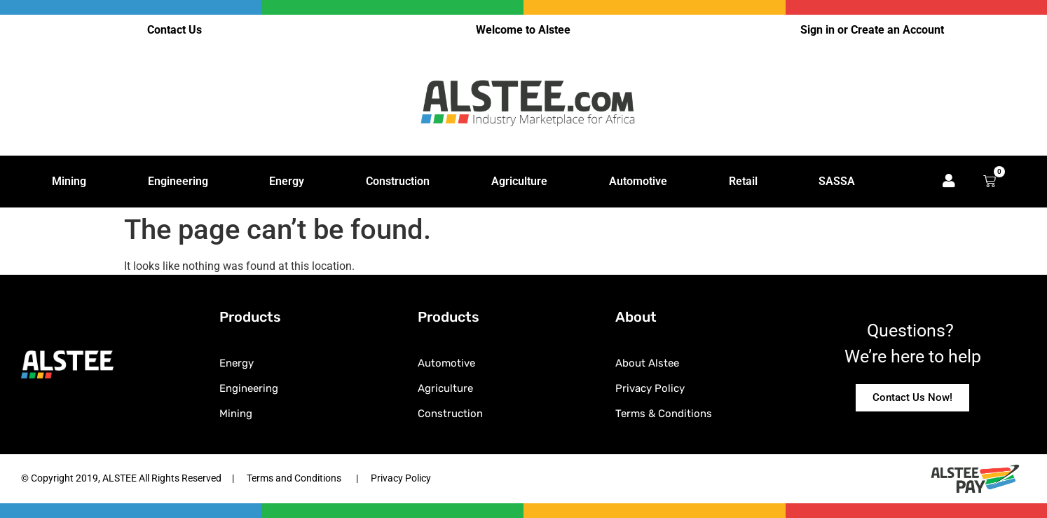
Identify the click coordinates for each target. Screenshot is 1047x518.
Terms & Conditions (663, 413)
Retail (743, 181)
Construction (398, 181)
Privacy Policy (650, 388)
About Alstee (647, 363)
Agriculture (519, 181)
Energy (286, 181)
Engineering (178, 181)
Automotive (638, 181)
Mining (69, 181)
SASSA (837, 181)
